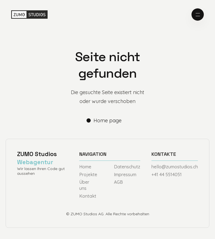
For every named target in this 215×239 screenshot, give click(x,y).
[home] (29, 14)
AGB (118, 182)
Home (85, 166)
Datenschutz (127, 166)
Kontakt (87, 196)
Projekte (88, 174)
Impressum (125, 174)
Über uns (84, 185)
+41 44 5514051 (166, 174)
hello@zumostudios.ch (174, 166)
